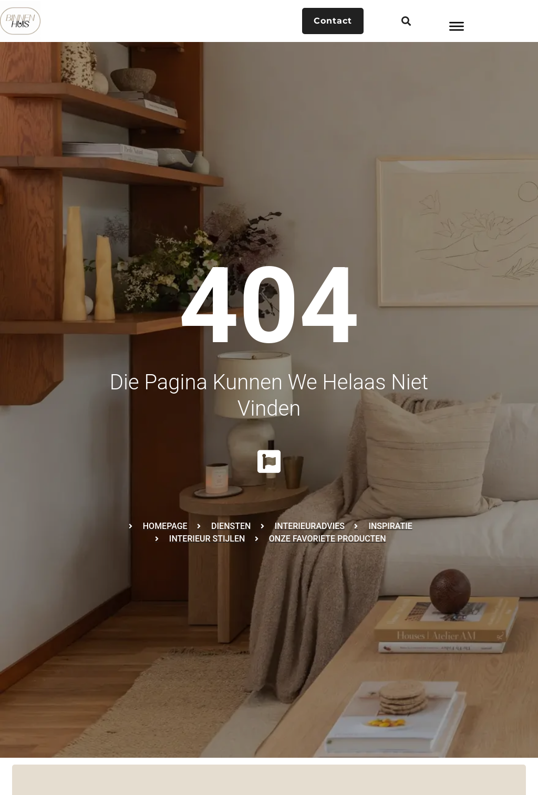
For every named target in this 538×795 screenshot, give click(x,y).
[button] (406, 21)
